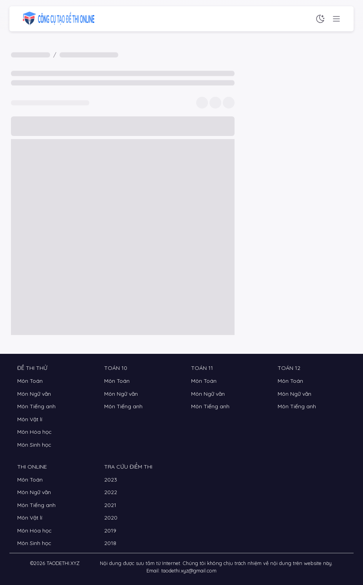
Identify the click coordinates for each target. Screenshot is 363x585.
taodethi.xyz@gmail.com (189, 570)
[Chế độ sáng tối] (320, 19)
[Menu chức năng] (336, 19)
